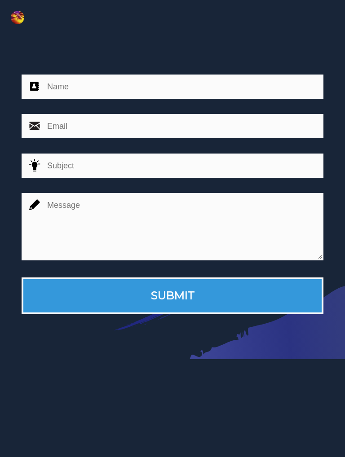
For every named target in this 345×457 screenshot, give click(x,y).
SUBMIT (172, 295)
